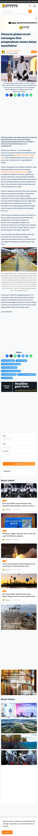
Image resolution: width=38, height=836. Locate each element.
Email (4, 444)
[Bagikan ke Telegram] (26, 95)
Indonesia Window (14, 51)
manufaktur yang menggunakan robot (14, 172)
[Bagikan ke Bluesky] (22, 95)
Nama (5, 436)
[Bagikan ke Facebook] (7, 95)
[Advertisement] (19, 117)
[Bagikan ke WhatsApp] (30, 95)
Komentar (6, 451)
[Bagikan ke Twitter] (11, 95)
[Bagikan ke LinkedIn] (19, 95)
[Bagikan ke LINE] (15, 95)
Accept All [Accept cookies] (7, 832)
